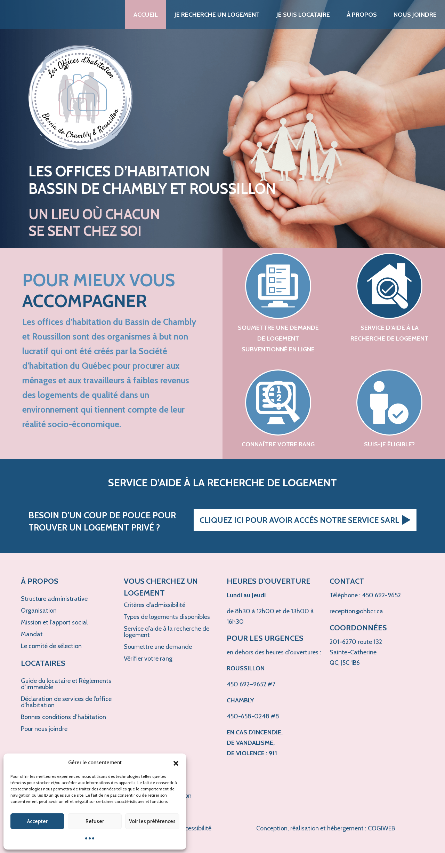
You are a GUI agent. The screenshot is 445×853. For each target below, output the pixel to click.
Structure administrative (54, 599)
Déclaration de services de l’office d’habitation (66, 702)
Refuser (95, 821)
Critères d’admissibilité (154, 605)
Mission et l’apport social (54, 622)
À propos (362, 14)
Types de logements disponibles (167, 617)
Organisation (39, 610)
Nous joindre (415, 14)
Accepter (37, 821)
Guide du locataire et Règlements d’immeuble (66, 684)
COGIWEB (381, 828)
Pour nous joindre (44, 729)
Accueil (146, 14)
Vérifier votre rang (148, 658)
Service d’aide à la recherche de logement (166, 632)
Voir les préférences (152, 821)
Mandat (32, 634)
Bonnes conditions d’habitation (63, 717)
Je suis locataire (303, 14)
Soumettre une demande (158, 647)
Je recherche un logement (217, 14)
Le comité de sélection (51, 646)
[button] (175, 762)
